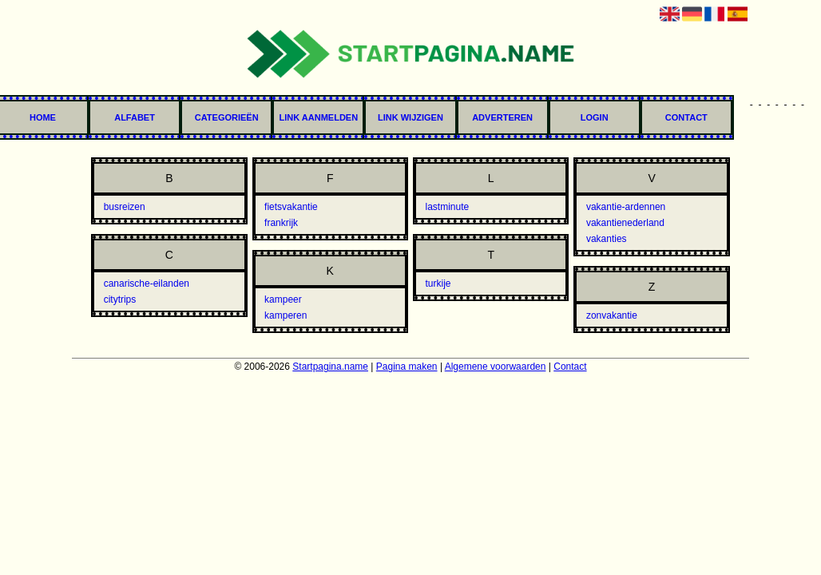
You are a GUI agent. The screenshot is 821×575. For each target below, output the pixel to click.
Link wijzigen (410, 117)
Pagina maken (407, 366)
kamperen (285, 315)
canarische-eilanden (146, 283)
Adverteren (502, 117)
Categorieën (227, 117)
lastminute (447, 206)
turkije (437, 283)
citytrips (120, 299)
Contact (686, 117)
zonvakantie (611, 315)
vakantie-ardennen (625, 206)
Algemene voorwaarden (495, 366)
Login (595, 117)
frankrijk (281, 222)
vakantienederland (625, 222)
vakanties (606, 238)
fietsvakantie (291, 206)
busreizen (124, 206)
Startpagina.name (330, 366)
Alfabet (134, 117)
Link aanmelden (319, 117)
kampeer (283, 299)
